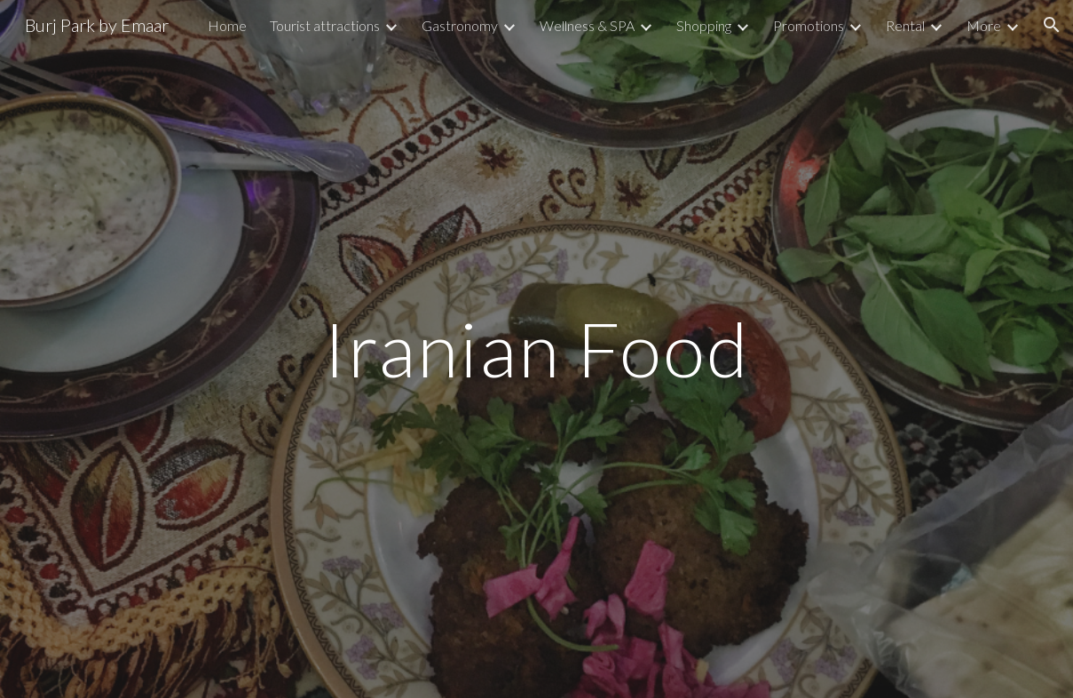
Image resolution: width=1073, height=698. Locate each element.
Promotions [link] (808, 25)
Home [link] (227, 25)
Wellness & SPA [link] (587, 25)
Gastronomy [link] (460, 25)
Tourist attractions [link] (325, 25)
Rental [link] (905, 25)
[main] (536, 348)
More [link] (983, 25)
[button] (1051, 25)
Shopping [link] (703, 25)
